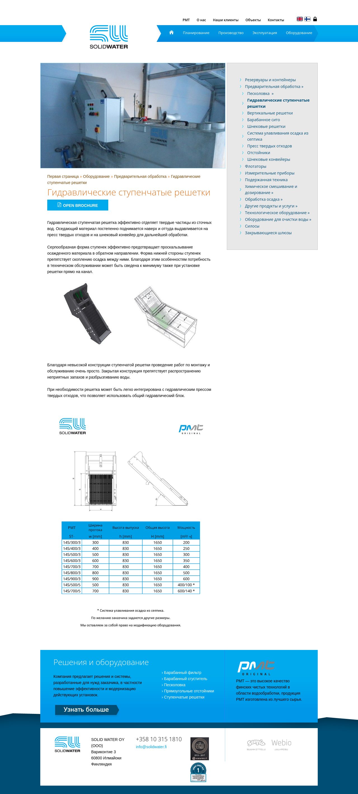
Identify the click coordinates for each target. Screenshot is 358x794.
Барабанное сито (263, 119)
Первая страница (63, 176)
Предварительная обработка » (274, 86)
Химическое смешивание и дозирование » (271, 189)
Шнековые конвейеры (268, 159)
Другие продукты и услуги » (271, 206)
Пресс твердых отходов (269, 146)
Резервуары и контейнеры (270, 79)
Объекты (253, 20)
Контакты (276, 20)
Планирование (196, 32)
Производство (231, 32)
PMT (186, 20)
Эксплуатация (265, 32)
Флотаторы (255, 166)
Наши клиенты (226, 20)
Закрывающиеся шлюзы (268, 232)
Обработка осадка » (263, 199)
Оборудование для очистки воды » (278, 219)
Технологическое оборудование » (277, 212)
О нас (201, 20)
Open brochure (78, 205)
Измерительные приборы (270, 173)
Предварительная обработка (140, 176)
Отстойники (258, 152)
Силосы (252, 226)
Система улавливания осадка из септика (277, 136)
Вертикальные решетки (270, 113)
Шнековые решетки (266, 126)
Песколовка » (260, 93)
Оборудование (299, 32)
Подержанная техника (266, 179)
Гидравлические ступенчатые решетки (278, 103)
